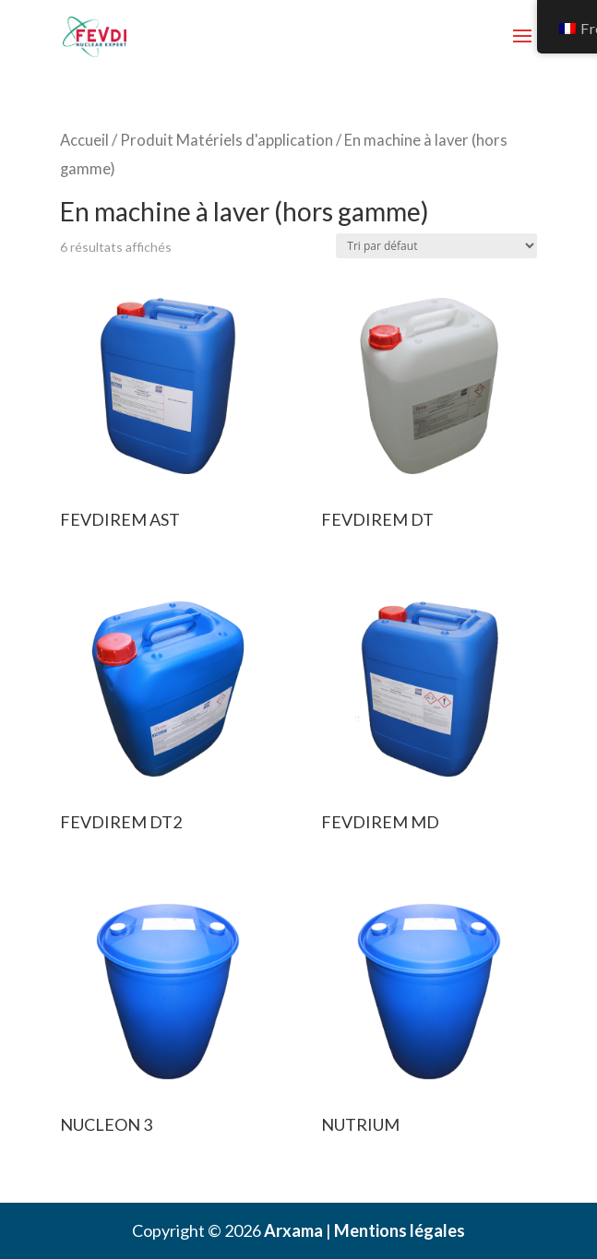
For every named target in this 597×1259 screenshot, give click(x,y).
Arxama (293, 1230)
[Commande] (436, 245)
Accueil (84, 140)
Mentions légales (399, 1230)
